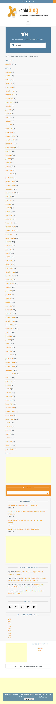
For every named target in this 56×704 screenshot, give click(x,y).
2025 (9, 621)
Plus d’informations (43, 696)
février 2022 (9, 264)
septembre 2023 (10, 193)
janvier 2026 (9, 87)
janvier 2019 (9, 404)
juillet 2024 (9, 155)
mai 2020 (8, 343)
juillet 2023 (9, 200)
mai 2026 (8, 72)
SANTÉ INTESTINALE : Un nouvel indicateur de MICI (23, 529)
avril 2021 (8, 302)
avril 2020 (8, 347)
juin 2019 (8, 385)
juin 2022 (8, 249)
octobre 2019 (9, 370)
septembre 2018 (10, 419)
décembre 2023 (10, 181)
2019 (9, 635)
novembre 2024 (10, 140)
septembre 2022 (10, 238)
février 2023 (9, 219)
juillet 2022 (9, 245)
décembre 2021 (10, 272)
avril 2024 (8, 166)
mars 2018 (9, 442)
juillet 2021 (9, 291)
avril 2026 (8, 76)
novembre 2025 (10, 94)
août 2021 (8, 287)
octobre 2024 (9, 144)
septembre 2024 (10, 147)
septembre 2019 (10, 374)
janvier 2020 (9, 358)
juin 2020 (8, 340)
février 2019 (9, 400)
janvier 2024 (9, 177)
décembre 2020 (10, 317)
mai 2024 (8, 162)
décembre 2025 (10, 91)
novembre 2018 (10, 411)
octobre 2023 (9, 189)
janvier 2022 (9, 268)
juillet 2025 (9, 110)
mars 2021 (9, 306)
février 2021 (9, 310)
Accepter (29, 699)
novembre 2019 (10, 366)
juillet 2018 (9, 426)
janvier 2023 (9, 223)
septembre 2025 (10, 102)
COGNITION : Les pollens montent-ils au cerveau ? (23, 505)
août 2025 (8, 106)
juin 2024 (8, 159)
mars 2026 (9, 79)
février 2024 (9, 174)
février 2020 (9, 355)
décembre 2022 (10, 227)
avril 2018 (8, 438)
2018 (9, 638)
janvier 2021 (9, 313)
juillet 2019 (9, 381)
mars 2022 (9, 260)
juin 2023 (8, 204)
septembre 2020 (10, 328)
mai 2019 (8, 389)
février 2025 (9, 128)
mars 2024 (9, 170)
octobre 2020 (9, 325)
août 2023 (8, 196)
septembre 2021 (10, 283)
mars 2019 (9, 396)
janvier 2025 (9, 132)
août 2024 (8, 151)
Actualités (8, 64)
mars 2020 (9, 351)
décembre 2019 (10, 362)
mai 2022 (8, 253)
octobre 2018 (9, 415)
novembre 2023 (10, 185)
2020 (9, 633)
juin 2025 (8, 113)
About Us (39, 648)
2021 (9, 631)
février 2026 (9, 83)
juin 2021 (8, 294)
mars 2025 (9, 125)
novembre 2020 (10, 321)
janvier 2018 (9, 449)
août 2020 (8, 332)
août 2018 (8, 423)
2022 (9, 628)
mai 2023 (8, 208)
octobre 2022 (9, 234)
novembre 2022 (10, 230)
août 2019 (8, 377)
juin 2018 (8, 430)
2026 (9, 619)
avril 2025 (8, 121)
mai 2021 (8, 298)
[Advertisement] (28, 470)
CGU (39, 650)
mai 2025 (8, 117)
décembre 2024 (10, 136)
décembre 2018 (10, 408)
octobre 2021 (9, 279)
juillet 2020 (9, 336)
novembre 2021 (10, 276)
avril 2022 (8, 257)
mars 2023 (9, 215)
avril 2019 (8, 392)
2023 (9, 626)
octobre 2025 (9, 98)
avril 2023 (8, 211)
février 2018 (9, 445)
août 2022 (8, 242)
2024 (9, 624)
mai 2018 (8, 434)
